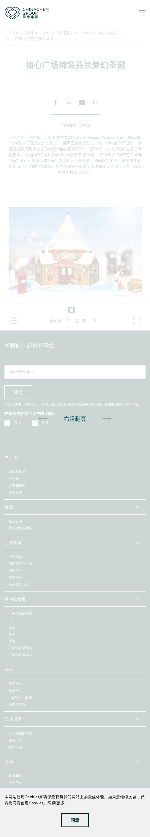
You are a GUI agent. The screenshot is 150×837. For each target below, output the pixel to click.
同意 (75, 820)
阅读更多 (56, 803)
